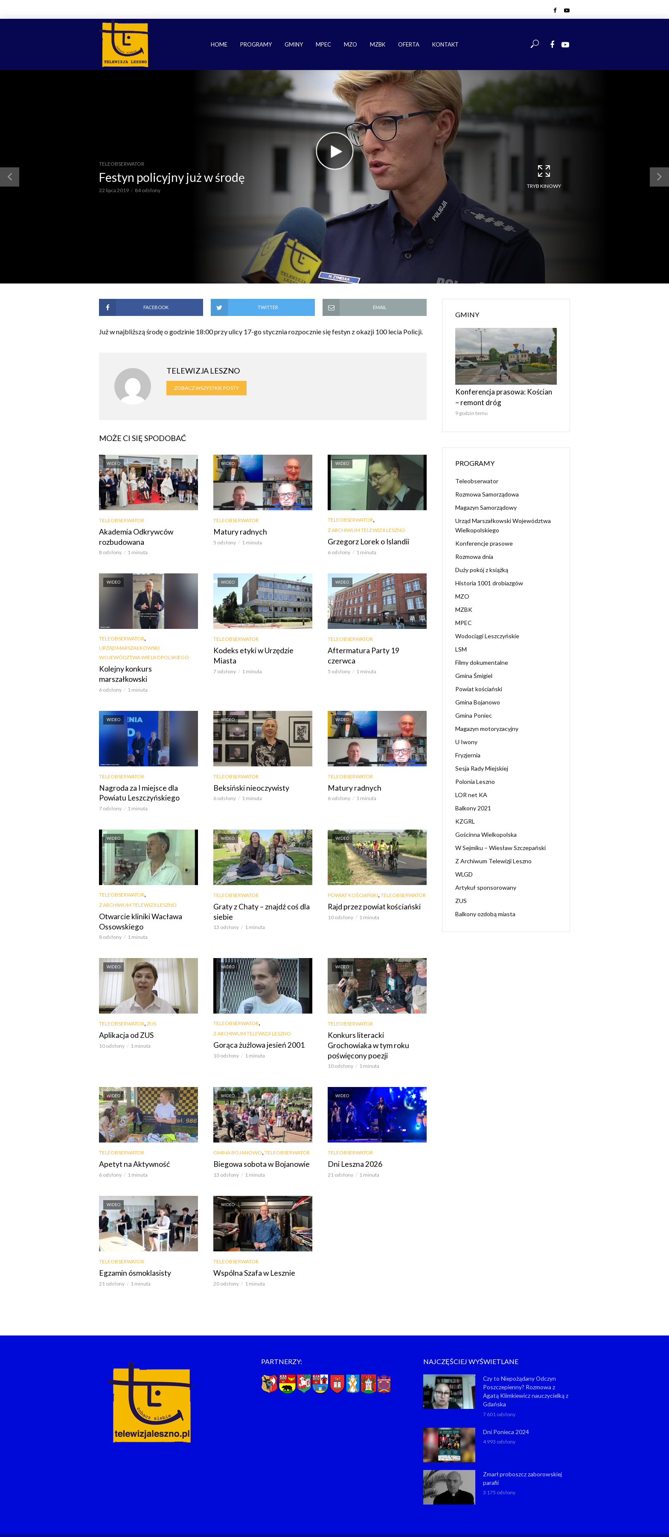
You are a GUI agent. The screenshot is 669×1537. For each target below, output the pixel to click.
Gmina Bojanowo (237, 1125)
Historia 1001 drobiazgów (489, 579)
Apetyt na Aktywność (130, 1137)
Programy (256, 44)
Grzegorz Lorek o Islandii (364, 541)
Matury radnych (236, 531)
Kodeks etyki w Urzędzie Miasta (261, 649)
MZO (350, 44)
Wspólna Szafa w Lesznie (249, 1245)
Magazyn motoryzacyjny (486, 724)
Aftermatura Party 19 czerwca (372, 649)
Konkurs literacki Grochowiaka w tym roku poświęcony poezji (376, 1024)
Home (219, 44)
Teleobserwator (121, 164)
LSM (461, 645)
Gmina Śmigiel (473, 671)
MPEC (323, 44)
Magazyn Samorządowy (486, 503)
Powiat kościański (353, 881)
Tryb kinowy (544, 176)
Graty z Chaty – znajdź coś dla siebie (256, 897)
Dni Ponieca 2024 (505, 1400)
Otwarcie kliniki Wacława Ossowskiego (137, 906)
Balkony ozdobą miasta (485, 910)
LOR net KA (471, 791)
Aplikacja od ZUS (124, 1019)
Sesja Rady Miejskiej (481, 764)
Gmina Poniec (473, 711)
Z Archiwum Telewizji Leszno (366, 530)
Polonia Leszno (475, 777)
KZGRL (465, 817)
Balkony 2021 (473, 804)
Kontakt (445, 44)
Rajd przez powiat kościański (370, 892)
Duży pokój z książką (481, 566)
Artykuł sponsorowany (485, 883)
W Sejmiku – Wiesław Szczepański (500, 843)
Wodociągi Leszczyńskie (487, 632)
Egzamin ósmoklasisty (131, 1245)
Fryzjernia (467, 751)
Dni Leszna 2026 (352, 1137)
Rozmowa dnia (474, 552)
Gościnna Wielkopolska (486, 830)
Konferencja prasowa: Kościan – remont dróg (498, 395)
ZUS (151, 1008)
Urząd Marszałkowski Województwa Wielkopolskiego (144, 652)
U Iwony (466, 738)
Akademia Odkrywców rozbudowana (133, 536)
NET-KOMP (382, 1517)
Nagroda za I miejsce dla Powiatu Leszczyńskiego (147, 780)
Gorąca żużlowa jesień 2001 (254, 1029)
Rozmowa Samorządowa (487, 490)
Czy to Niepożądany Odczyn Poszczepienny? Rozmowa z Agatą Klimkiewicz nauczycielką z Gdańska (525, 1361)
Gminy (294, 44)
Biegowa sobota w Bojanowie (256, 1137)
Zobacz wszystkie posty (206, 388)
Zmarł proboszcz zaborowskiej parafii (521, 1447)
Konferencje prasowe (484, 539)
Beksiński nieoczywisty (247, 775)
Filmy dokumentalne (481, 658)
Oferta (408, 44)
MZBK (377, 44)
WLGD (464, 870)
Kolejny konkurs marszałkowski (146, 667)
